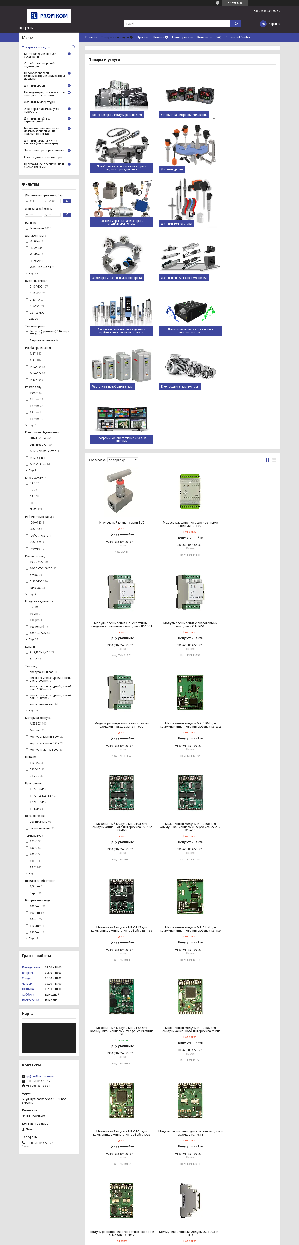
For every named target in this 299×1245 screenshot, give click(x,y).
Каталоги (84, 1201)
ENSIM (156, 1206)
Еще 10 (33, 318)
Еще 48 (33, 938)
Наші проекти (182, 37)
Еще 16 (33, 639)
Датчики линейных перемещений (179, 223)
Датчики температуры (235, 169)
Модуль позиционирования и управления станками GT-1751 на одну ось (182, 1132)
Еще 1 (32, 873)
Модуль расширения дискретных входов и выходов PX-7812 (246, 830)
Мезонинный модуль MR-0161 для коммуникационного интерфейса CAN (119, 830)
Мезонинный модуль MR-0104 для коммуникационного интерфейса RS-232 (246, 520)
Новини (158, 37)
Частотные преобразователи (176, 277)
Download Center (237, 37)
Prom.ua (167, 1234)
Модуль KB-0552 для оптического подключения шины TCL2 (119, 1131)
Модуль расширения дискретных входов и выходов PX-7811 (183, 830)
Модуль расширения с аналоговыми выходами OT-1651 (119, 519)
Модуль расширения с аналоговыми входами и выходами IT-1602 (183, 519)
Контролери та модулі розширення (250, 1196)
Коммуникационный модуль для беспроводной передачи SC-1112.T (246, 1030)
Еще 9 (32, 425)
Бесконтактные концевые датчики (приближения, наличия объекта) (246, 222)
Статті (8, 1201)
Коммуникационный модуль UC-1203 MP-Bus (119, 930)
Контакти (204, 37)
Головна (91, 37)
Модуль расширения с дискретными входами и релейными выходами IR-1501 (246, 417)
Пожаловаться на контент (139, 1241)
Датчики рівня (236, 1214)
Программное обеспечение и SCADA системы (119, 331)
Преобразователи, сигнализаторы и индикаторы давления (246, 113)
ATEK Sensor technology (168, 1201)
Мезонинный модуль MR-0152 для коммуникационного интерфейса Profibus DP (182, 728)
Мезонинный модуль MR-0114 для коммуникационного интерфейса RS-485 (119, 728)
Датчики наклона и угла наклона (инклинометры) (119, 276)
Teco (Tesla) (160, 1196)
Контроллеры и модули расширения (117, 114)
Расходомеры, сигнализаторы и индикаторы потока (183, 168)
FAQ (218, 37)
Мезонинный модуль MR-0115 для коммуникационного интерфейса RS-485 (246, 624)
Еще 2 (32, 594)
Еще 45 (33, 273)
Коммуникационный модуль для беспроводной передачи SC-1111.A (183, 1030)
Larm (155, 1215)
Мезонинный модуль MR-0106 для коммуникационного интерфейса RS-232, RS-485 (182, 624)
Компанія (84, 1196)
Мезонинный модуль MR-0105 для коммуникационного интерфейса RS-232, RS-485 (119, 624)
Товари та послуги (115, 37)
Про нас (143, 37)
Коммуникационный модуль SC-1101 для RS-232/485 (246, 930)
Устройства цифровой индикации (179, 114)
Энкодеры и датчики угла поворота (117, 223)
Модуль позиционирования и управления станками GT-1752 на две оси (246, 1132)
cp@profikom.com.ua (40, 1076)
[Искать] (235, 23)
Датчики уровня (103, 169)
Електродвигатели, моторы (238, 277)
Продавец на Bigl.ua (149, 1237)
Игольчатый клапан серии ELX (119, 413)
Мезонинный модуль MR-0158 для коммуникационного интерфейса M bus (246, 728)
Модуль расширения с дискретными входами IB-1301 (182, 415)
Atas (155, 1210)
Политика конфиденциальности (175, 1241)
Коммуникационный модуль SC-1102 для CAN (119, 1030)
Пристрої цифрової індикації (246, 1201)
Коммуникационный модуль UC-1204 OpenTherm (183, 930)
